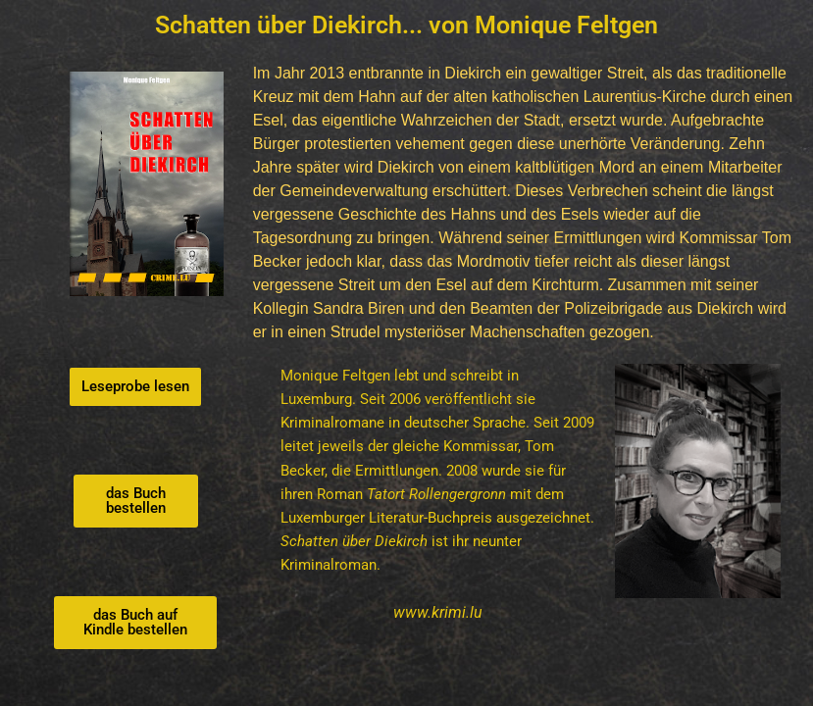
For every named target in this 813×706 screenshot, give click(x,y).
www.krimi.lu (438, 612)
